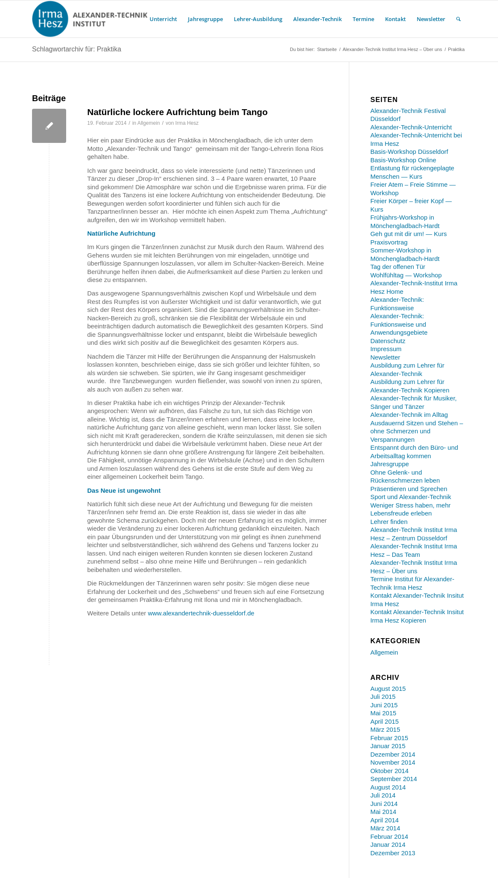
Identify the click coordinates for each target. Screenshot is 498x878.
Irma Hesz (186, 123)
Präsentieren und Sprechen (408, 488)
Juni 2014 (384, 803)
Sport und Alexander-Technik (410, 496)
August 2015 (388, 688)
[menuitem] (163, 19)
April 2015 (384, 721)
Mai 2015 (383, 713)
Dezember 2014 (392, 754)
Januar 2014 (387, 844)
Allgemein (148, 123)
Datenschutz (387, 340)
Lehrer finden (388, 521)
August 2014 (388, 787)
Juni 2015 (384, 705)
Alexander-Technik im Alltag (409, 414)
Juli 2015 (383, 696)
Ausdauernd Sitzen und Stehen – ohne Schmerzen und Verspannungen (416, 431)
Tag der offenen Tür (397, 266)
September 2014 (393, 778)
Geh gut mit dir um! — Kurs (408, 233)
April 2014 (384, 820)
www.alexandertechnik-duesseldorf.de (201, 613)
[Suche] (458, 19)
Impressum (386, 348)
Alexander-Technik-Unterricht (411, 127)
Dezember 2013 (392, 853)
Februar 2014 (389, 836)
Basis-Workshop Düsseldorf (409, 151)
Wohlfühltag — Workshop (406, 275)
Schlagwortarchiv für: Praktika (76, 49)
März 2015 (385, 729)
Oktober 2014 (389, 770)
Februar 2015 (389, 737)
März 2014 (385, 828)
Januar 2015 (387, 745)
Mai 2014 (383, 811)
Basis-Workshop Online (403, 160)
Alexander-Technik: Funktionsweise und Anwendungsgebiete (399, 324)
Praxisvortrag (388, 242)
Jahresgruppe (389, 463)
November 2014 (392, 762)
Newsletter (385, 357)
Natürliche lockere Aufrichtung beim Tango (177, 112)
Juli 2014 (383, 795)
